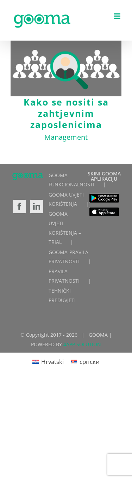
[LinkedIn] (36, 206)
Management (66, 137)
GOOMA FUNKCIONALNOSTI (71, 180)
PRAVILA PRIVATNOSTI (64, 276)
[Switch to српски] (85, 361)
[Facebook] (19, 206)
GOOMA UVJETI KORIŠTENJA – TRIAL (65, 227)
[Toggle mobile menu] (117, 16)
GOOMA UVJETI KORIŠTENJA (66, 199)
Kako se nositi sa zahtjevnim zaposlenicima (66, 113)
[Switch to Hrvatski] (48, 361)
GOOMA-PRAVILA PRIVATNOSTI (68, 257)
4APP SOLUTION (82, 344)
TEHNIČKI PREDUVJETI (62, 295)
